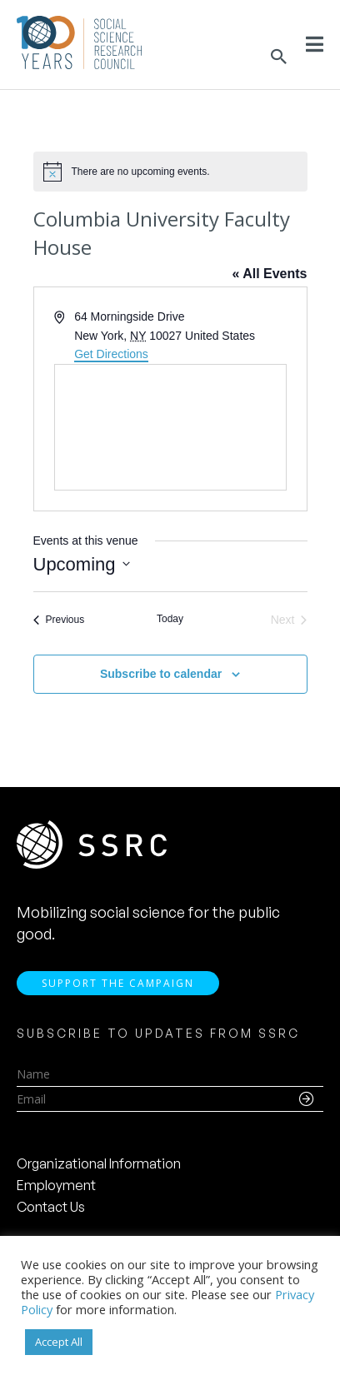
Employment (56, 1185)
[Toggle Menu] (314, 44)
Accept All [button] (58, 1341)
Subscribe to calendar (161, 673)
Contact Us (51, 1206)
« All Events (269, 274)
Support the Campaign (118, 983)
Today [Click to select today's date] (170, 619)
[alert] (170, 172)
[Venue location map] (170, 427)
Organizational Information (99, 1163)
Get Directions (111, 354)
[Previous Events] (59, 620)
